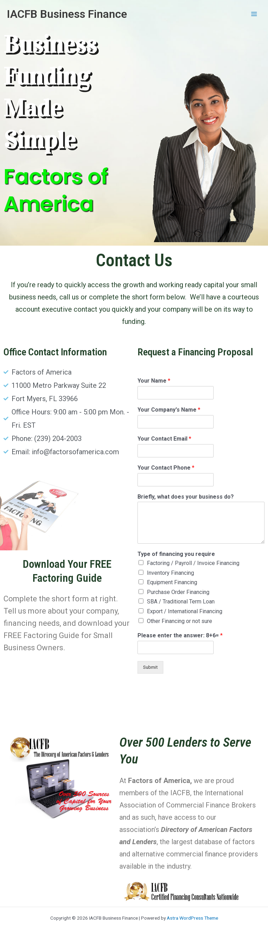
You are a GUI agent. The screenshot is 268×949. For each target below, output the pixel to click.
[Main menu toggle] (254, 14)
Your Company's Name (168, 409)
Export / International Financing (184, 611)
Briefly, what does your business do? (185, 496)
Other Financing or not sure (179, 621)
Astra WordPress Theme (192, 918)
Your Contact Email (164, 438)
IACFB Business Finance (67, 14)
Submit (150, 667)
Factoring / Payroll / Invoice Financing (193, 563)
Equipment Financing (172, 582)
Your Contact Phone (165, 467)
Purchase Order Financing (178, 592)
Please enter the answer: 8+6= (180, 635)
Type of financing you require (176, 554)
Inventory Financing (170, 573)
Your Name (153, 380)
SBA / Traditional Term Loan (181, 601)
